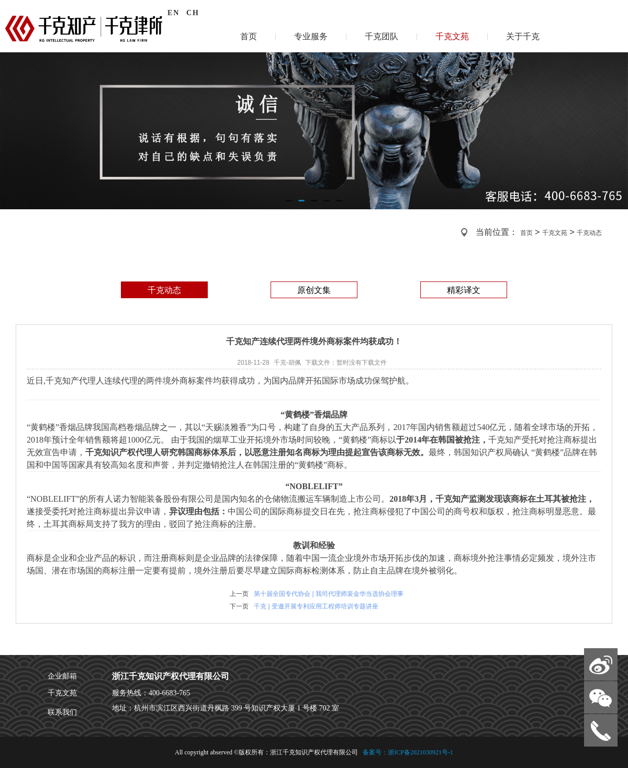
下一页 (239, 606)
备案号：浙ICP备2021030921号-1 (407, 752)
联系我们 (62, 712)
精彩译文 (463, 290)
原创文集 (314, 290)
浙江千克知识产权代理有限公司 (170, 676)
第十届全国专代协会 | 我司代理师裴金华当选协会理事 (328, 593)
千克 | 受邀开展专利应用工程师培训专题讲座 (316, 606)
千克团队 (381, 36)
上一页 (239, 593)
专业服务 (311, 36)
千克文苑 (452, 36)
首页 (248, 36)
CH (192, 13)
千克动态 (589, 232)
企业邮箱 (62, 676)
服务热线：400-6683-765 (151, 693)
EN (173, 13)
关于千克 (523, 36)
